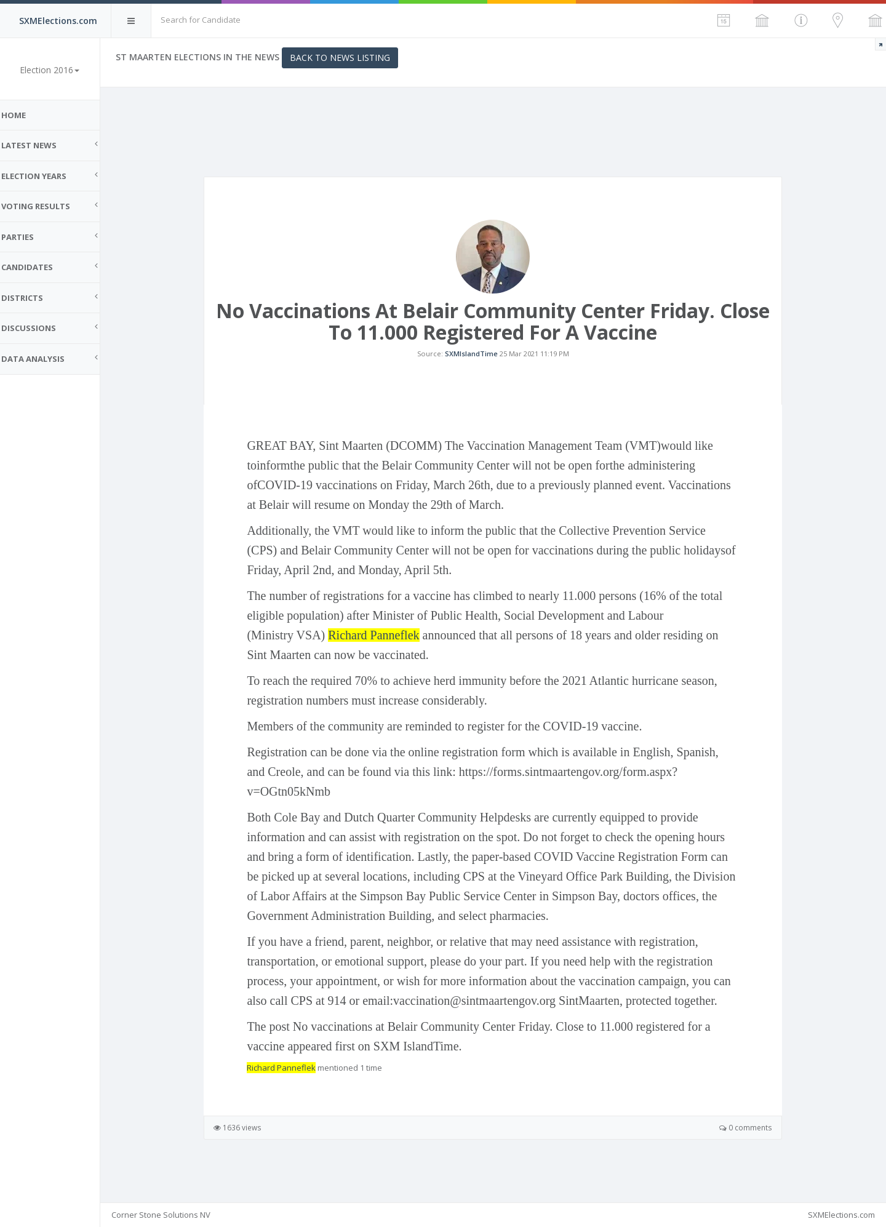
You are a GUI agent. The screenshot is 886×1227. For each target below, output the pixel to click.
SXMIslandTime (476, 360)
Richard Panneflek (379, 648)
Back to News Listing (351, 57)
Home (24, 115)
